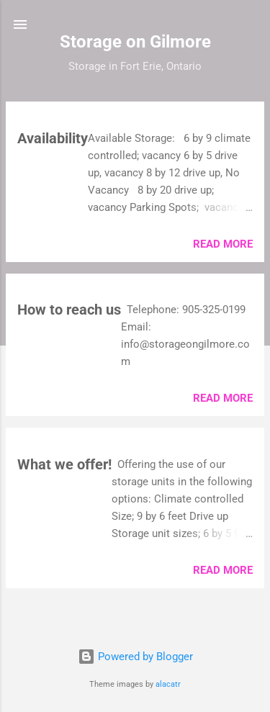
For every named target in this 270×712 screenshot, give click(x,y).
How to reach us (69, 309)
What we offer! (64, 464)
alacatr (168, 684)
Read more (223, 244)
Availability (52, 138)
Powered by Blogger (135, 656)
